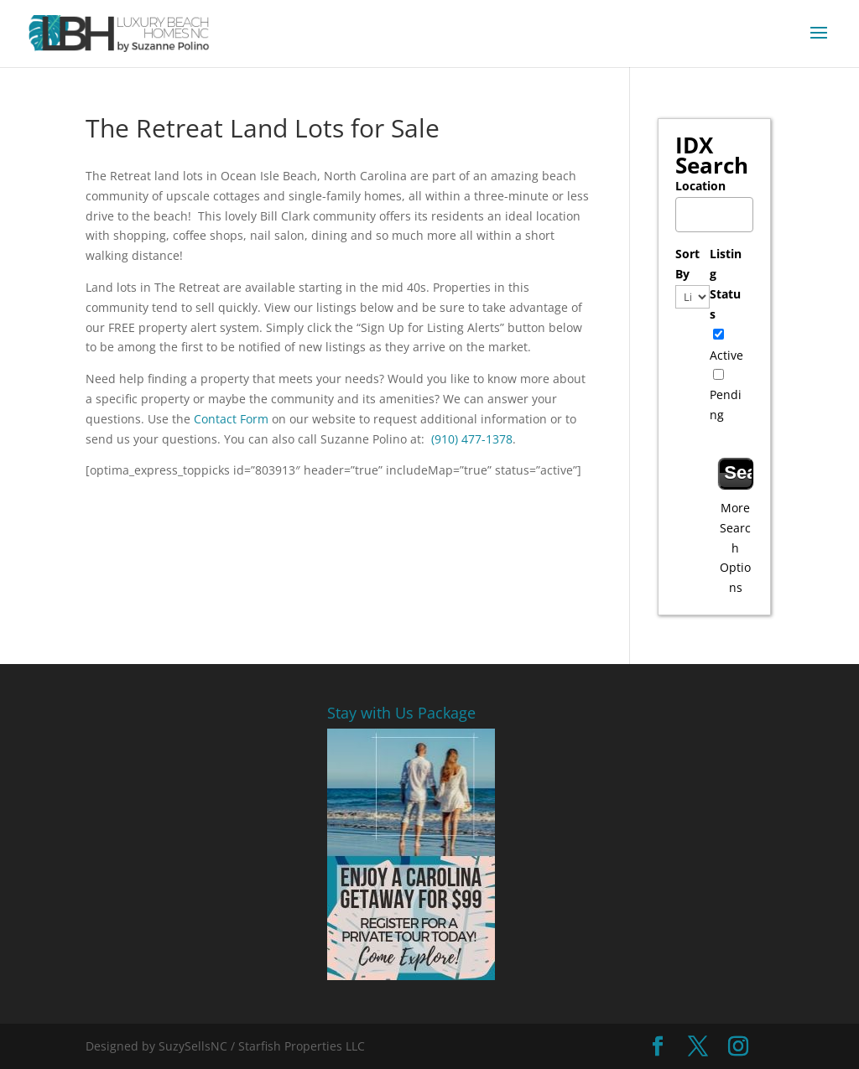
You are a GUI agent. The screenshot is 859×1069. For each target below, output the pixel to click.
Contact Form (231, 419)
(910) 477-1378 (472, 439)
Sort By (687, 264)
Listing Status (726, 283)
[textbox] (718, 210)
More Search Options (735, 547)
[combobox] (714, 215)
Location (700, 186)
